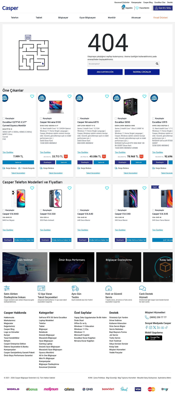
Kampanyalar (136, 2)
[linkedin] (158, 327)
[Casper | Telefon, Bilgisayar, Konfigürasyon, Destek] (19, 9)
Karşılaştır (11, 118)
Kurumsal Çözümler (121, 2)
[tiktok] (166, 327)
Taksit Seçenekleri (20, 173)
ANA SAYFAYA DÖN (105, 72)
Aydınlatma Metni (164, 378)
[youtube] (162, 327)
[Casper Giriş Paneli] (163, 8)
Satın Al (20, 162)
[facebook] (146, 327)
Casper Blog (148, 2)
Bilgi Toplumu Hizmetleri (127, 378)
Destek (170, 2)
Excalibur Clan (160, 2)
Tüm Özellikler (9, 152)
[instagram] (150, 327)
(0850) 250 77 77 (155, 317)
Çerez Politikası (99, 378)
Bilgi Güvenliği (111, 378)
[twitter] (154, 327)
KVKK (90, 378)
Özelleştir (49, 162)
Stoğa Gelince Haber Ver (26, 240)
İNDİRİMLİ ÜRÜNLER (142, 72)
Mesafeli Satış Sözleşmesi (147, 378)
